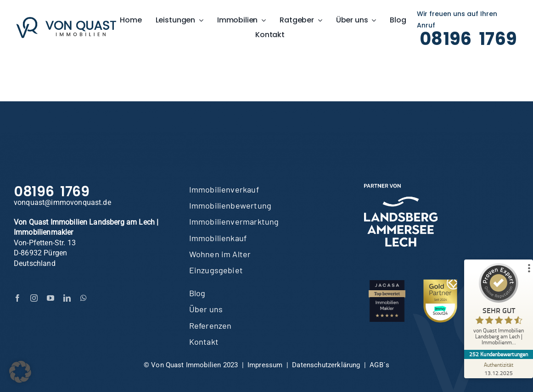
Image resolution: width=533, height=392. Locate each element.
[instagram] (34, 298)
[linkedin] (67, 298)
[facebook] (17, 298)
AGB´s (379, 365)
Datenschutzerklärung (326, 365)
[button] (20, 372)
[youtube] (50, 298)
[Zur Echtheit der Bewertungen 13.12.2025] (498, 368)
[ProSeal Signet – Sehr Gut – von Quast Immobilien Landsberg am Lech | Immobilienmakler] (498, 306)
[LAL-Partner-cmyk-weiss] (401, 187)
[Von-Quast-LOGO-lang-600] (66, 20)
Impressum (264, 365)
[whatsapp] (83, 298)
